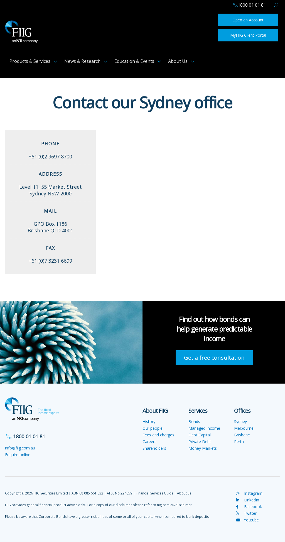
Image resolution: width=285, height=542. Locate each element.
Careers (149, 441)
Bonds (194, 421)
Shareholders (154, 448)
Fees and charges (158, 434)
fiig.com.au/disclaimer (174, 505)
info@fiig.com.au (20, 448)
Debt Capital (199, 434)
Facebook (249, 506)
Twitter (246, 513)
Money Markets (202, 448)
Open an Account (248, 20)
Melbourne (244, 428)
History (148, 421)
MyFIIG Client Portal (248, 35)
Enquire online (17, 454)
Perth (239, 441)
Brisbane (242, 434)
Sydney (240, 421)
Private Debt (199, 441)
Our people (152, 428)
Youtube (247, 520)
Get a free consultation (214, 357)
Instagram (249, 493)
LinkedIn (247, 500)
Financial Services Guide (154, 493)
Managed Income (204, 428)
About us (184, 493)
